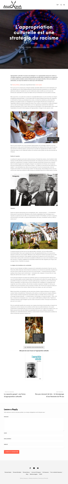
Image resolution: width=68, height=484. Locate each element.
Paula (21, 47)
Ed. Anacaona (46, 472)
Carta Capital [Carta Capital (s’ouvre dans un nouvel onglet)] (39, 84)
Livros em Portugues (36, 472)
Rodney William (16, 84)
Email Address (8, 438)
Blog (48, 47)
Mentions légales (33, 474)
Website (6, 444)
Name (5, 433)
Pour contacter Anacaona (56, 472)
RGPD (40, 474)
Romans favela (8, 472)
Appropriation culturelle (39, 47)
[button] (58, 4)
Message (6, 416)
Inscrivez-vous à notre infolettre (34, 347)
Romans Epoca (26, 472)
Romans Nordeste (17, 472)
